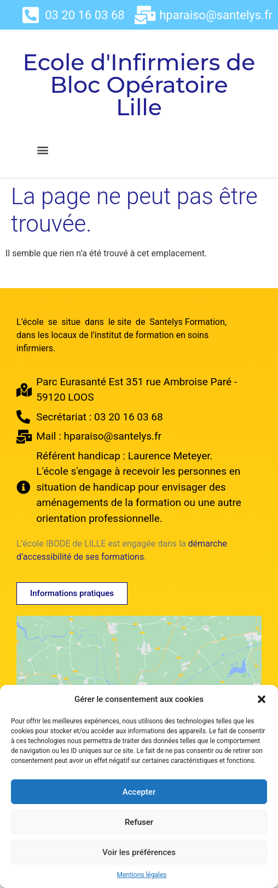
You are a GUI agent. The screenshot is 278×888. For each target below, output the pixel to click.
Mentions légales (142, 875)
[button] (261, 699)
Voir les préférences (139, 852)
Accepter (139, 792)
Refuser (139, 822)
